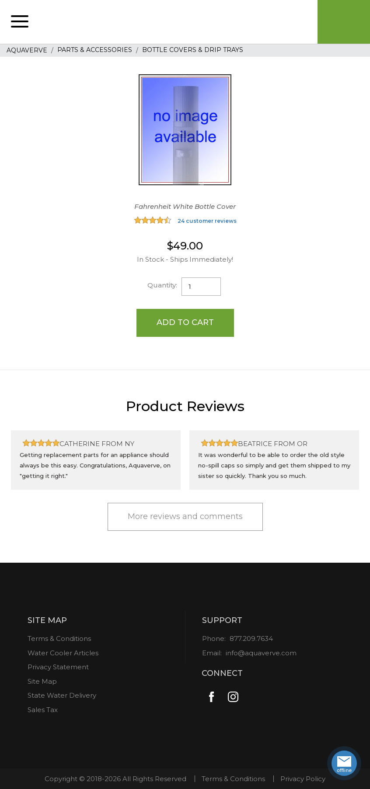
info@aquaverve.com (261, 653)
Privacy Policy (302, 779)
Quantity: (162, 285)
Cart (344, 22)
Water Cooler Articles (63, 653)
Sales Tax (43, 710)
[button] (19, 22)
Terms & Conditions (59, 638)
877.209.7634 (251, 638)
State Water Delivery (62, 695)
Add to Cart (185, 322)
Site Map (42, 681)
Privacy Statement (58, 667)
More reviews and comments (185, 516)
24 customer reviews (207, 221)
